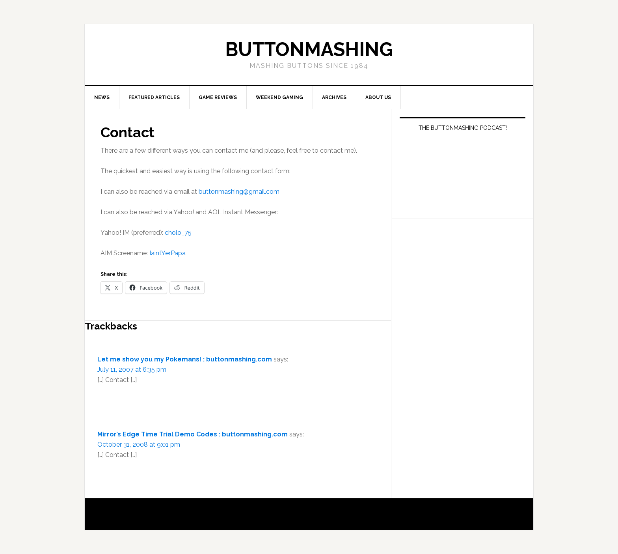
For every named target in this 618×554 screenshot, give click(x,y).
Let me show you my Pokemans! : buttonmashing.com (184, 359)
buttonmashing (309, 49)
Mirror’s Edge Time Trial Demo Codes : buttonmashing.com (192, 434)
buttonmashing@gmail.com (239, 191)
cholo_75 (178, 232)
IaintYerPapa (167, 253)
